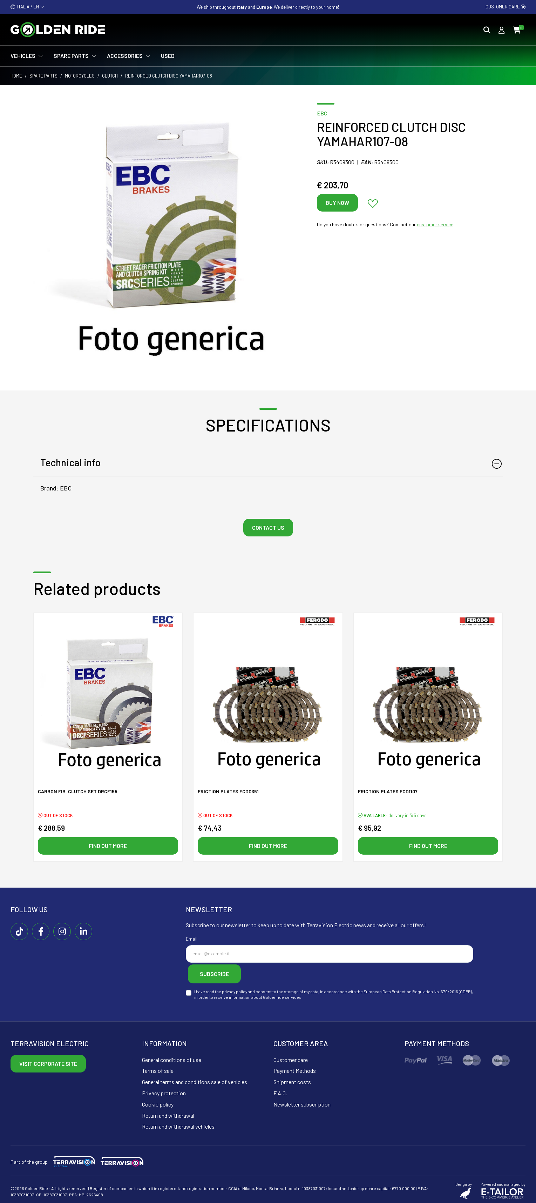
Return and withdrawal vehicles (178, 1125)
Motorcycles (80, 76)
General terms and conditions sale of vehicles (194, 1080)
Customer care (505, 6)
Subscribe (221, 973)
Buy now (337, 202)
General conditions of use (171, 1058)
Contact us (268, 527)
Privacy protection (164, 1091)
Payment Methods (294, 1069)
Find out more (108, 846)
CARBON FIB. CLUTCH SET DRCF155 (77, 793)
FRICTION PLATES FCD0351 (228, 793)
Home (16, 76)
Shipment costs (292, 1080)
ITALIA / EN (28, 6)
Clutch (110, 76)
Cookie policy (158, 1102)
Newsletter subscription (302, 1102)
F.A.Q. (280, 1091)
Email (191, 940)
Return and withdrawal (168, 1113)
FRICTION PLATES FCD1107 (388, 793)
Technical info (70, 462)
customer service (435, 224)
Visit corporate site (48, 1061)
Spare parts (43, 76)
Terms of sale (158, 1069)
